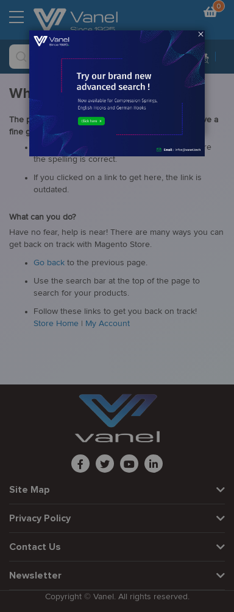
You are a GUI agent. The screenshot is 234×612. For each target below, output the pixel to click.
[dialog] (117, 306)
